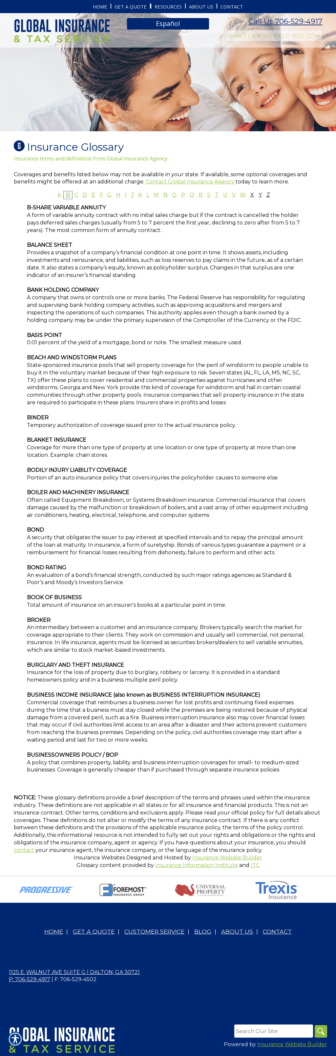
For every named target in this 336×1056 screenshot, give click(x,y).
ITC (255, 865)
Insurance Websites (99, 858)
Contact (277, 931)
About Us (237, 931)
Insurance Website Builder (227, 858)
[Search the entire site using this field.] (272, 1031)
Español (168, 23)
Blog (202, 931)
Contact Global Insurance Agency (191, 182)
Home (53, 931)
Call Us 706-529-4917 (285, 21)
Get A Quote (94, 931)
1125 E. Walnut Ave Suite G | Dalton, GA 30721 (74, 972)
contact (24, 850)
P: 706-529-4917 (29, 980)
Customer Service (154, 931)
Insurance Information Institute (196, 865)
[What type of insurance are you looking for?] (274, 35)
